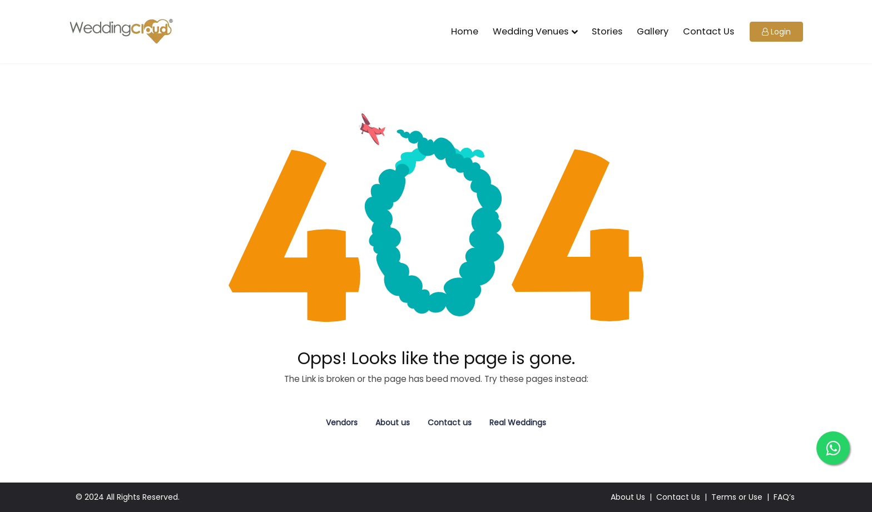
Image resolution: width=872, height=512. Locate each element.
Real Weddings (517, 422)
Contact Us (708, 31)
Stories (607, 31)
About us (392, 422)
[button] (776, 32)
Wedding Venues (530, 31)
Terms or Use (736, 497)
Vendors (342, 422)
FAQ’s (784, 497)
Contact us (450, 422)
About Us (628, 497)
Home (464, 31)
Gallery (652, 31)
